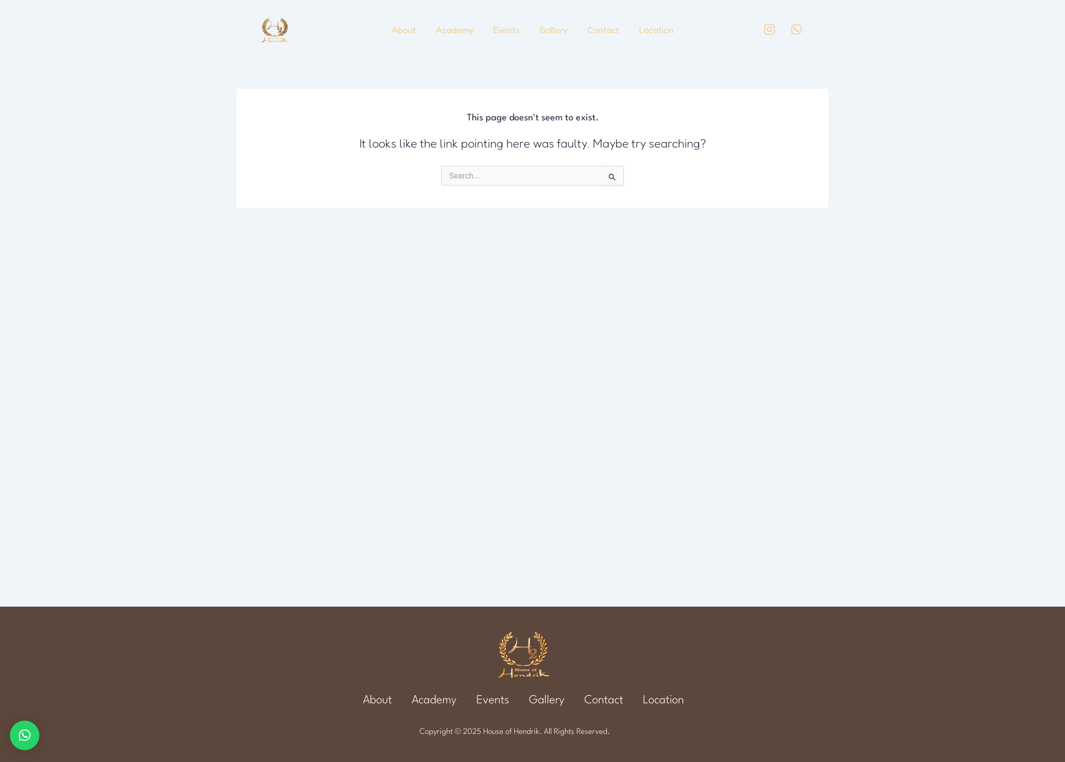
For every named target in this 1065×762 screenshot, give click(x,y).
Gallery (553, 29)
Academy (454, 29)
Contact (603, 29)
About (403, 29)
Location (656, 29)
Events (506, 29)
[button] (24, 735)
